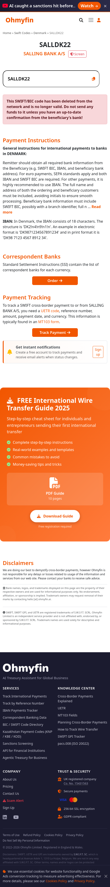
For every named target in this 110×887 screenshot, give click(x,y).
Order (55, 280)
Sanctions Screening (18, 743)
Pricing (8, 786)
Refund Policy (31, 835)
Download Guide (55, 516)
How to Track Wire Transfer (78, 729)
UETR (62, 708)
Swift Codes (22, 33)
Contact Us (11, 793)
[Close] (106, 876)
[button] (99, 20)
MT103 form (48, 321)
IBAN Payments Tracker (20, 710)
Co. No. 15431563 (76, 783)
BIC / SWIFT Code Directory (23, 724)
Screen (77, 54)
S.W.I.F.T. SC (80, 854)
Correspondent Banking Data (24, 717)
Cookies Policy (56, 881)
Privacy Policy (84, 881)
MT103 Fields (67, 715)
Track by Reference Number (23, 703)
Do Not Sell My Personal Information (26, 840)
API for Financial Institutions (24, 750)
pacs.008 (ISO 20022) (73, 743)
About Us (9, 779)
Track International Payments (25, 696)
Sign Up (8, 807)
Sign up (98, 351)
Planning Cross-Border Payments (82, 722)
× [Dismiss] (105, 6)
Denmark (40, 33)
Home (7, 33)
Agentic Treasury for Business (25, 757)
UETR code (50, 310)
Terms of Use (11, 835)
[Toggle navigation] (91, 19)
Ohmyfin (19, 20)
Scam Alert (13, 800)
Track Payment (54, 332)
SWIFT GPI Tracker (71, 736)
